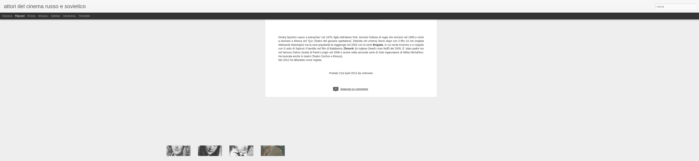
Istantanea (69, 15)
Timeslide (84, 15)
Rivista (31, 15)
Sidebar (55, 15)
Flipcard (20, 15)
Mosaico (43, 15)
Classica (7, 15)
